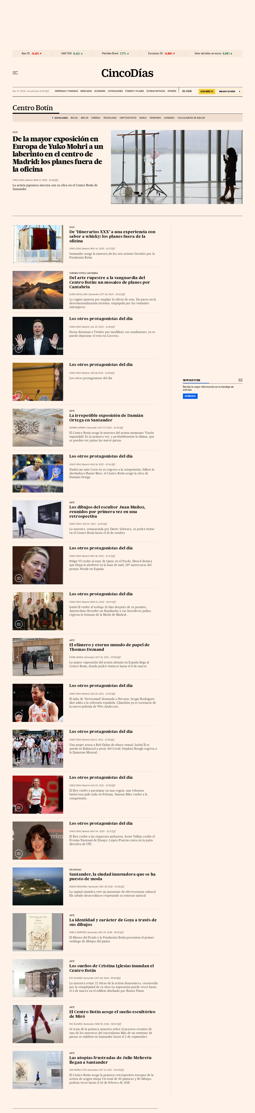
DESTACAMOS (61, 118)
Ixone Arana (76, 657)
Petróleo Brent (110, 53)
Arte (72, 640)
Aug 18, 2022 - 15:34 (102, 464)
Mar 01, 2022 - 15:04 (103, 602)
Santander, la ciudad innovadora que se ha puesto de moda (112, 877)
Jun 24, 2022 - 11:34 (94, 524)
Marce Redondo (78, 886)
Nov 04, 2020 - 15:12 (103, 831)
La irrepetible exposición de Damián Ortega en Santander (106, 418)
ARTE (72, 411)
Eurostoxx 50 (155, 53)
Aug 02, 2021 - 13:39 (102, 785)
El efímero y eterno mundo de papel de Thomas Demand (109, 647)
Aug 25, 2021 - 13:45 (102, 694)
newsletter (191, 380)
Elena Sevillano (78, 294)
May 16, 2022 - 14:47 (102, 556)
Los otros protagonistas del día (101, 319)
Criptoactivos (128, 118)
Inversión (155, 118)
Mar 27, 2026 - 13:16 (46, 180)
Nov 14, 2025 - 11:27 (102, 248)
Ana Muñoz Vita (77, 1070)
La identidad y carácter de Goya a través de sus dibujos (113, 922)
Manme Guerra (77, 427)
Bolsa (74, 118)
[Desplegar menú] (15, 72)
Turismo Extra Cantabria (83, 273)
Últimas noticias (155, 91)
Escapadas (75, 870)
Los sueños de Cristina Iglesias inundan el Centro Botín (111, 968)
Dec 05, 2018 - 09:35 (111, 932)
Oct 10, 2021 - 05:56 (108, 657)
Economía (99, 91)
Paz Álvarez (75, 978)
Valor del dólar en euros (208, 53)
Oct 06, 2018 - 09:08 (108, 978)
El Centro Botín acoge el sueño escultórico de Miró (112, 1014)
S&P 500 (66, 53)
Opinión (172, 91)
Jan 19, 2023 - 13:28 (102, 373)
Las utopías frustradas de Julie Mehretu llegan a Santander (110, 1060)
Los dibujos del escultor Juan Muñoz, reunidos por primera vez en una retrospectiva (107, 512)
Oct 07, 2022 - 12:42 (110, 427)
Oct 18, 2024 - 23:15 (112, 294)
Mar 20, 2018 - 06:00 (108, 1024)
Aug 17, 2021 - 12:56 (102, 739)
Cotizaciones (115, 91)
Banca (143, 118)
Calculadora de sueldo (191, 118)
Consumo (169, 118)
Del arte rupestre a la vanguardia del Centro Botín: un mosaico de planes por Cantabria (109, 282)
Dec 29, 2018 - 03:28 (112, 886)
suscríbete (207, 91)
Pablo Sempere (77, 932)
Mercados (86, 91)
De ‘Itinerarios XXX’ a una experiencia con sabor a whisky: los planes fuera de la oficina (112, 236)
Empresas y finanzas (66, 91)
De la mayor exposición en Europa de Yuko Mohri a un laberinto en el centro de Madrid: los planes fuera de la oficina (58, 153)
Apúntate (190, 396)
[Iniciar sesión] (230, 91)
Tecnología (110, 118)
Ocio (15, 132)
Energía (95, 118)
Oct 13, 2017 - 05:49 (111, 1070)
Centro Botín (33, 108)
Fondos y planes (134, 91)
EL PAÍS (185, 89)
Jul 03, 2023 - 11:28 (102, 327)
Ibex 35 (26, 53)
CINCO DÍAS (18, 180)
